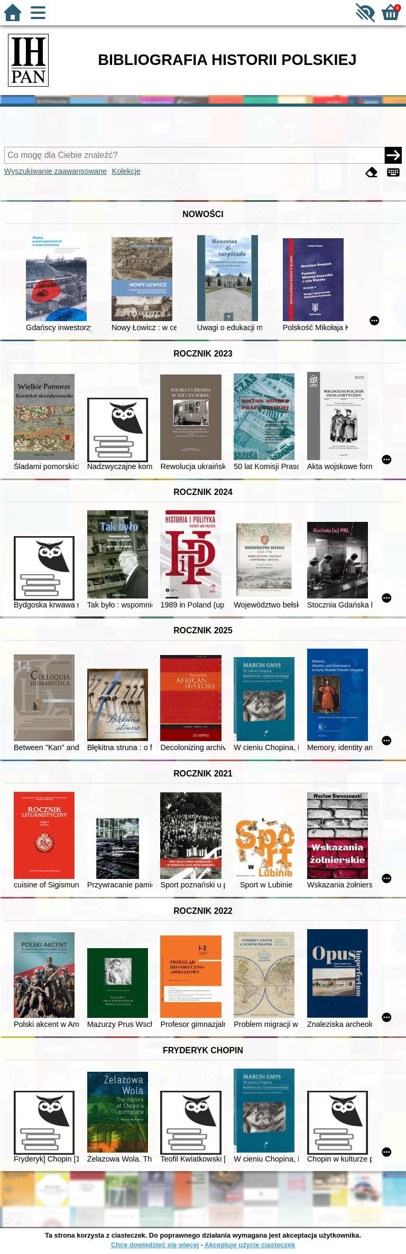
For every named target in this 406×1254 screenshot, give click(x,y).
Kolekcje (126, 171)
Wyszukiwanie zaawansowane (55, 171)
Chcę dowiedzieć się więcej (155, 1245)
